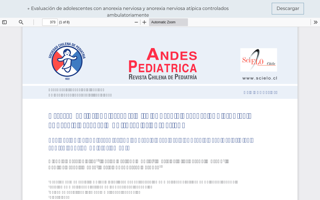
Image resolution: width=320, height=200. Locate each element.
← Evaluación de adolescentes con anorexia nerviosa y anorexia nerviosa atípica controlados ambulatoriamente (128, 11)
